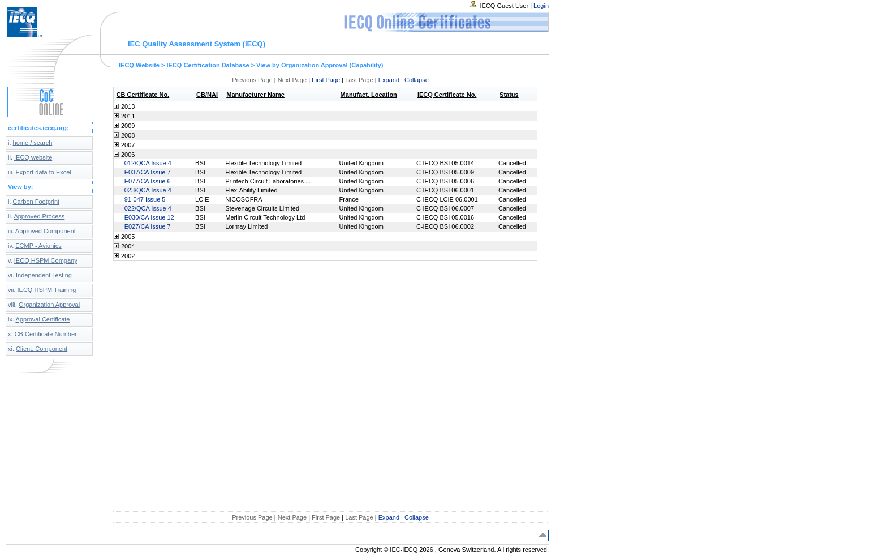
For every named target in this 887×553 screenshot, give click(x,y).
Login (541, 5)
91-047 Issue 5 (145, 199)
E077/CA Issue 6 (147, 181)
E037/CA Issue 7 (147, 172)
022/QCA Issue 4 (147, 208)
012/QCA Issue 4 (147, 163)
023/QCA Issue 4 (147, 190)
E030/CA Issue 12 (149, 217)
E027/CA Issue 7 (147, 226)
